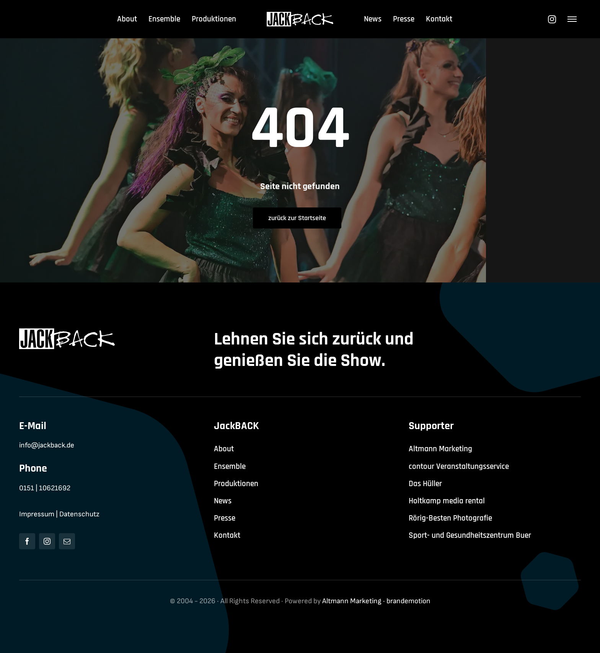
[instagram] (47, 541)
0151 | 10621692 (44, 488)
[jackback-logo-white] (300, 16)
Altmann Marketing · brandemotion (376, 601)
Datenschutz (79, 514)
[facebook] (27, 541)
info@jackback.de (46, 445)
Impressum (36, 514)
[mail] (67, 541)
